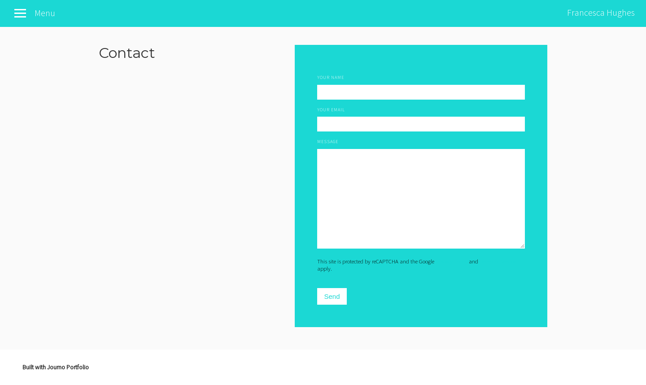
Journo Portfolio (68, 367)
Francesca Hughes (601, 12)
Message (327, 141)
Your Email (331, 110)
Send (332, 296)
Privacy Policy (451, 261)
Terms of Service (498, 261)
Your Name (330, 77)
